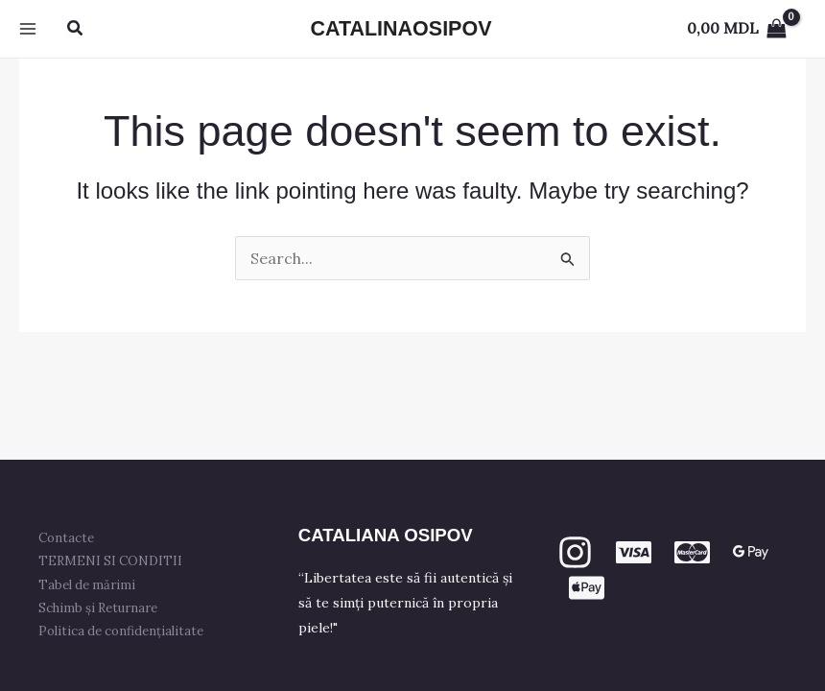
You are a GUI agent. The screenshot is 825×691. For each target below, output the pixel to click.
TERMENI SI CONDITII (110, 561)
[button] (75, 28)
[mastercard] (692, 552)
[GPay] (750, 552)
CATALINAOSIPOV (401, 27)
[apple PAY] (586, 588)
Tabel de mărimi (86, 585)
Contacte (66, 538)
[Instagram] (575, 552)
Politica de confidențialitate (120, 631)
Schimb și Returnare (97, 608)
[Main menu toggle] (28, 29)
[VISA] (633, 552)
